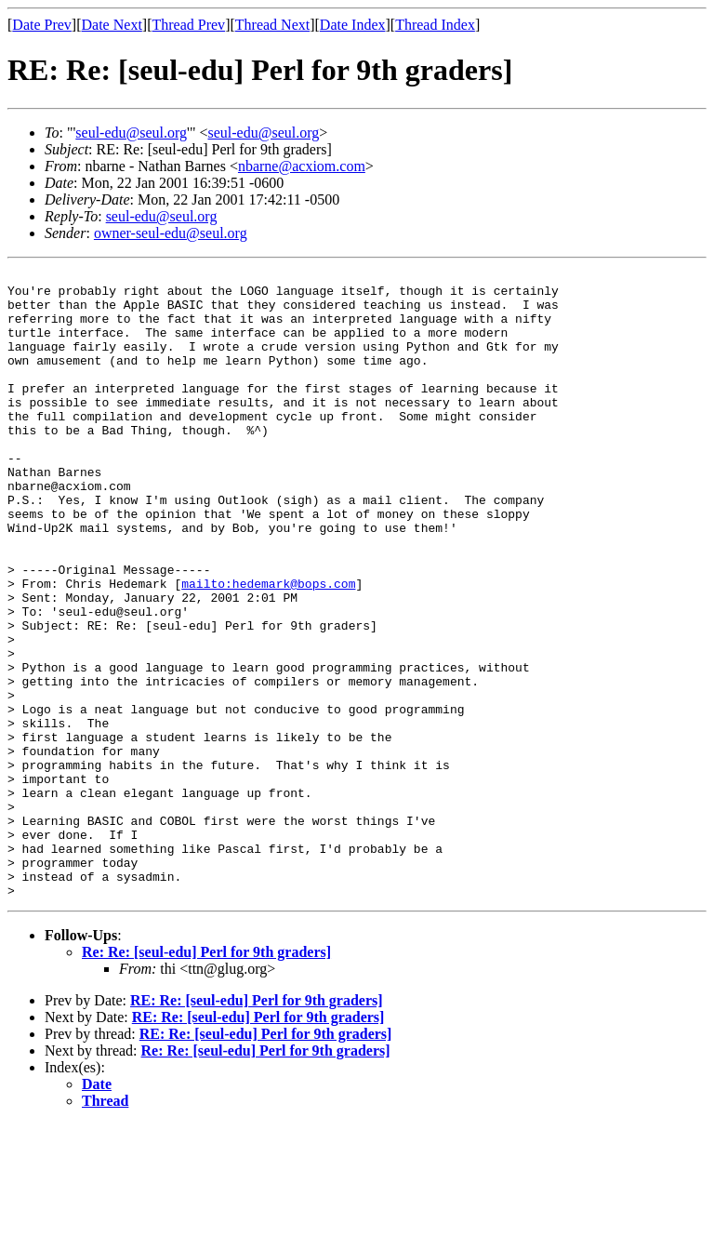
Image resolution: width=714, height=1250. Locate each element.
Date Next (112, 25)
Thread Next (272, 25)
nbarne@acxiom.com (301, 166)
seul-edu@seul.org (131, 132)
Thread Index (435, 25)
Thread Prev (188, 25)
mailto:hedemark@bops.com (268, 647)
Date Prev (42, 25)
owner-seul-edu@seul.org (170, 233)
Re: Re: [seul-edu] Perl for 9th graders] (206, 1077)
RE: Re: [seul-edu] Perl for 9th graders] (256, 1126)
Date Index (353, 25)
